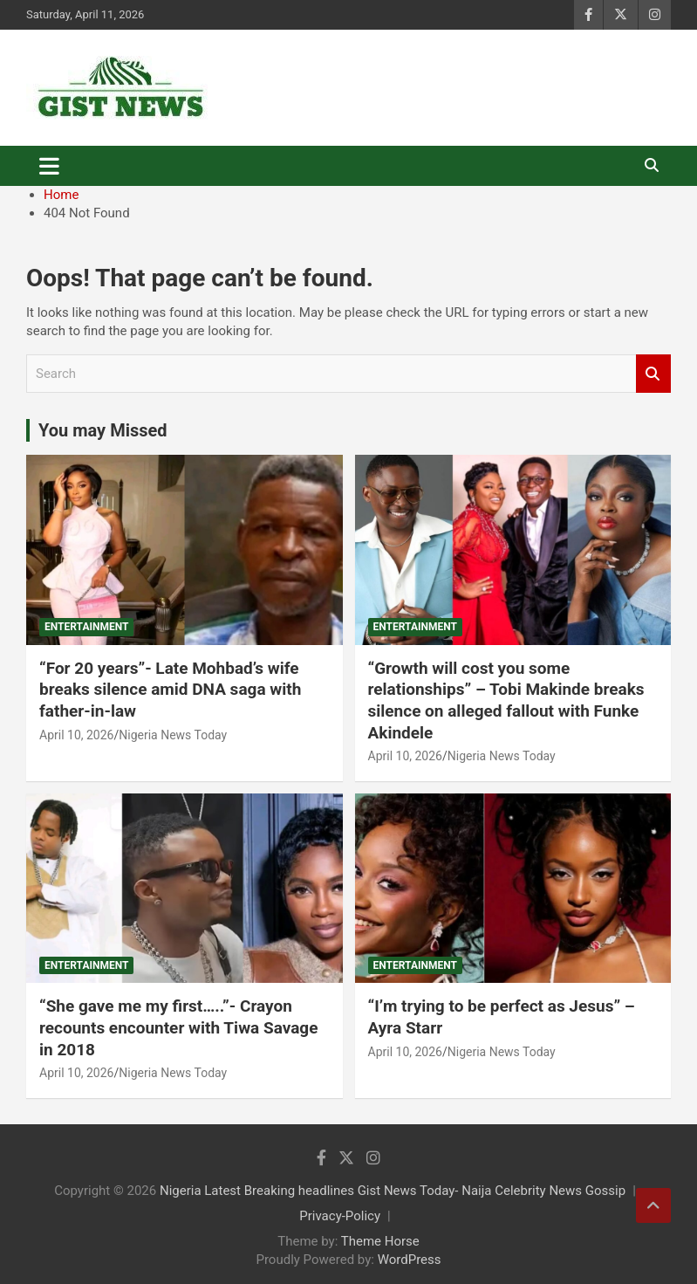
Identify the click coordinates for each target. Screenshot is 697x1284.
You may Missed (102, 430)
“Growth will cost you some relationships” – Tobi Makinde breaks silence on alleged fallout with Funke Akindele (506, 700)
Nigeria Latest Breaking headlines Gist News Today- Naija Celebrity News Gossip (392, 1190)
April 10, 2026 (76, 735)
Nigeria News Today (173, 735)
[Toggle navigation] (49, 166)
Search (653, 374)
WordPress (409, 1259)
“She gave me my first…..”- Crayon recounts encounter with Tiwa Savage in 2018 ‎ (178, 1027)
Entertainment (86, 627)
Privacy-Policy (339, 1216)
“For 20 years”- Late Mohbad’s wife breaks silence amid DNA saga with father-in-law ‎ (170, 689)
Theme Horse (380, 1241)
